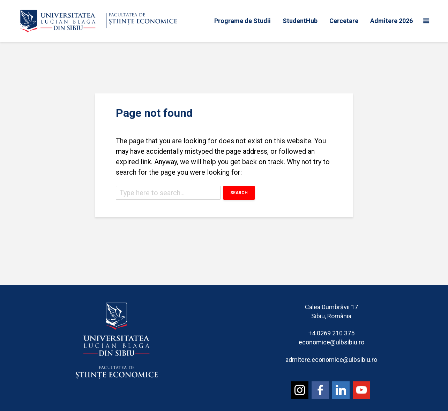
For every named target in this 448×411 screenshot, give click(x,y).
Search (239, 192)
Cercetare (343, 20)
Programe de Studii (242, 20)
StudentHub (300, 20)
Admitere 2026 (391, 20)
